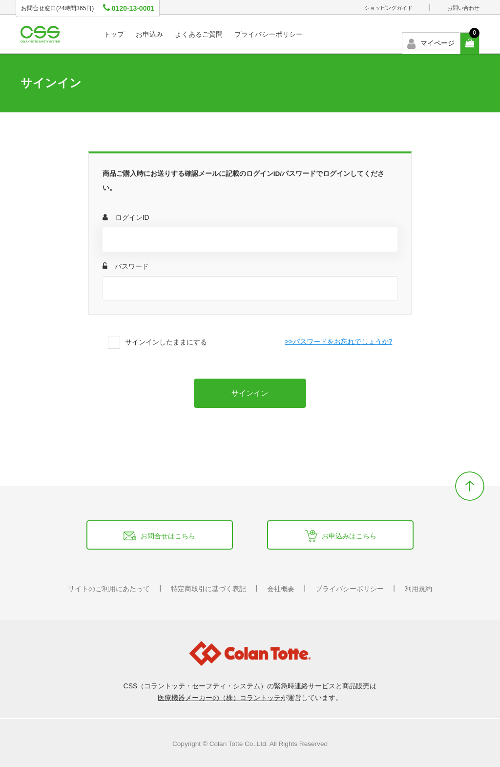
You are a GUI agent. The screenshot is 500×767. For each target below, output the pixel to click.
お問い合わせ (463, 8)
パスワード (126, 266)
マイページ (431, 43)
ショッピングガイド (388, 8)
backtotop (469, 486)
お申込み (149, 34)
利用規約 (418, 588)
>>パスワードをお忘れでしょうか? (338, 341)
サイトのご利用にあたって (109, 588)
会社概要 (280, 588)
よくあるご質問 (199, 34)
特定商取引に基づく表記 (208, 588)
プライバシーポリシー (268, 34)
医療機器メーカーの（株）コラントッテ (219, 698)
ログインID (126, 217)
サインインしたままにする (166, 342)
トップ (114, 34)
